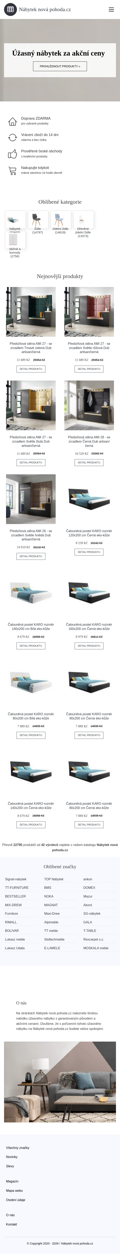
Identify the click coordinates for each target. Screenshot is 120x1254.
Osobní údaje (15, 1200)
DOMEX (89, 887)
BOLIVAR (12, 930)
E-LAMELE (52, 948)
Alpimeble (51, 922)
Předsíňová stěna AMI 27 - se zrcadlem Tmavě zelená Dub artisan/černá (31, 348)
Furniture (11, 913)
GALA (87, 922)
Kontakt (11, 1224)
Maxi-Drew (51, 913)
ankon (87, 879)
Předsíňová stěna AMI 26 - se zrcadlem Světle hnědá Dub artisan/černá (31, 535)
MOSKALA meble (96, 948)
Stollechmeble (54, 939)
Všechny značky (17, 1148)
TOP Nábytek (53, 879)
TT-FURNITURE (16, 887)
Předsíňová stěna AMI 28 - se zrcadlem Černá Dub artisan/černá (89, 441)
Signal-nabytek (15, 879)
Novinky (12, 1157)
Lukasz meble (15, 939)
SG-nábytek (91, 913)
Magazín (12, 1181)
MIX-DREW (13, 905)
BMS (47, 887)
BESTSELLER (15, 896)
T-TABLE (89, 930)
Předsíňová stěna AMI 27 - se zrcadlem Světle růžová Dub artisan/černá (89, 348)
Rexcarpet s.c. (93, 939)
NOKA (48, 896)
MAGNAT (51, 905)
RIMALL (11, 922)
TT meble (51, 930)
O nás (10, 1215)
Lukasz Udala (15, 948)
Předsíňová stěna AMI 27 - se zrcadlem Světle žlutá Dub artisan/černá (31, 441)
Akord (87, 905)
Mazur (87, 896)
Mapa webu (14, 1190)
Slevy (10, 1166)
